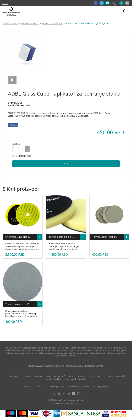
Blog (71, 376)
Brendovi (73, 386)
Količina (16, 143)
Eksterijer (28, 386)
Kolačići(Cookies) (53, 379)
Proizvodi (26, 376)
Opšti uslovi (95, 376)
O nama (13, 376)
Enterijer (40, 386)
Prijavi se (82, 379)
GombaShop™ (71, 403)
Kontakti (81, 376)
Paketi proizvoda (100, 386)
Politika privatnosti (113, 376)
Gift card (85, 386)
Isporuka (70, 379)
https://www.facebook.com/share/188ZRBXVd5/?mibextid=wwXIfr (66, 365)
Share (13, 124)
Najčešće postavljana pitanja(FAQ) (50, 376)
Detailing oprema (56, 386)
